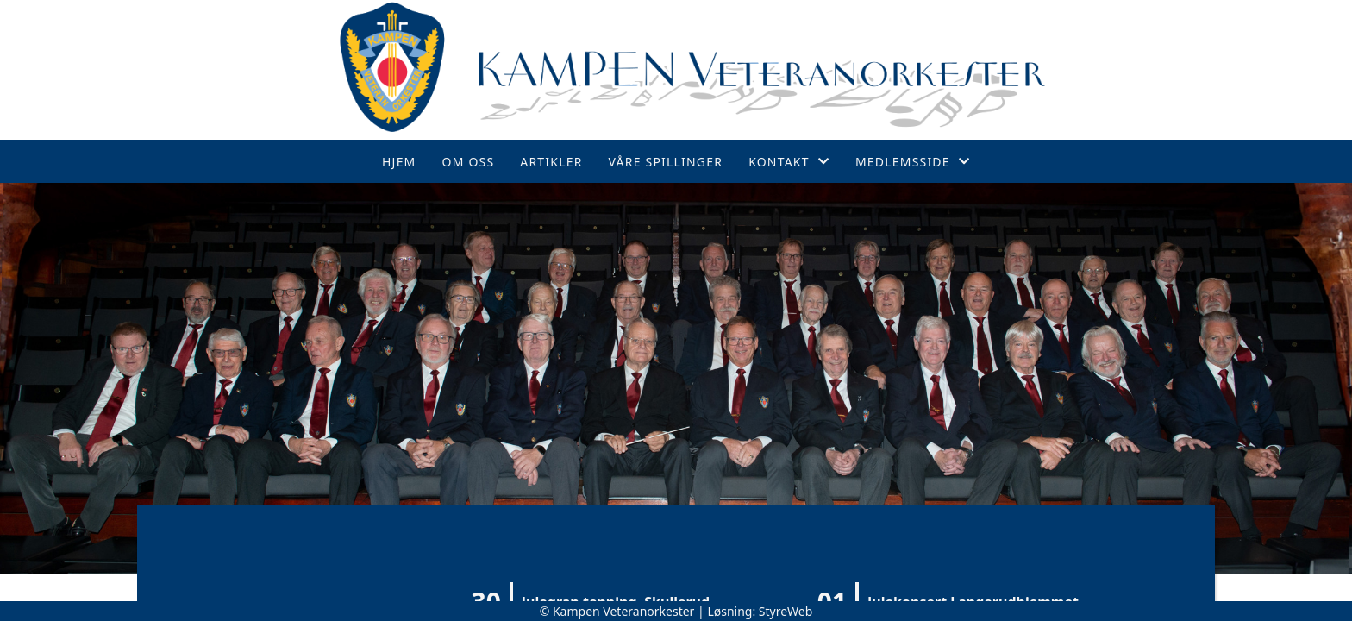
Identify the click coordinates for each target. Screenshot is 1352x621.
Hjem (399, 162)
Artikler (551, 162)
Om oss (468, 162)
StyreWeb (786, 611)
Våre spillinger (666, 162)
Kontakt (788, 162)
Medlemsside (912, 162)
